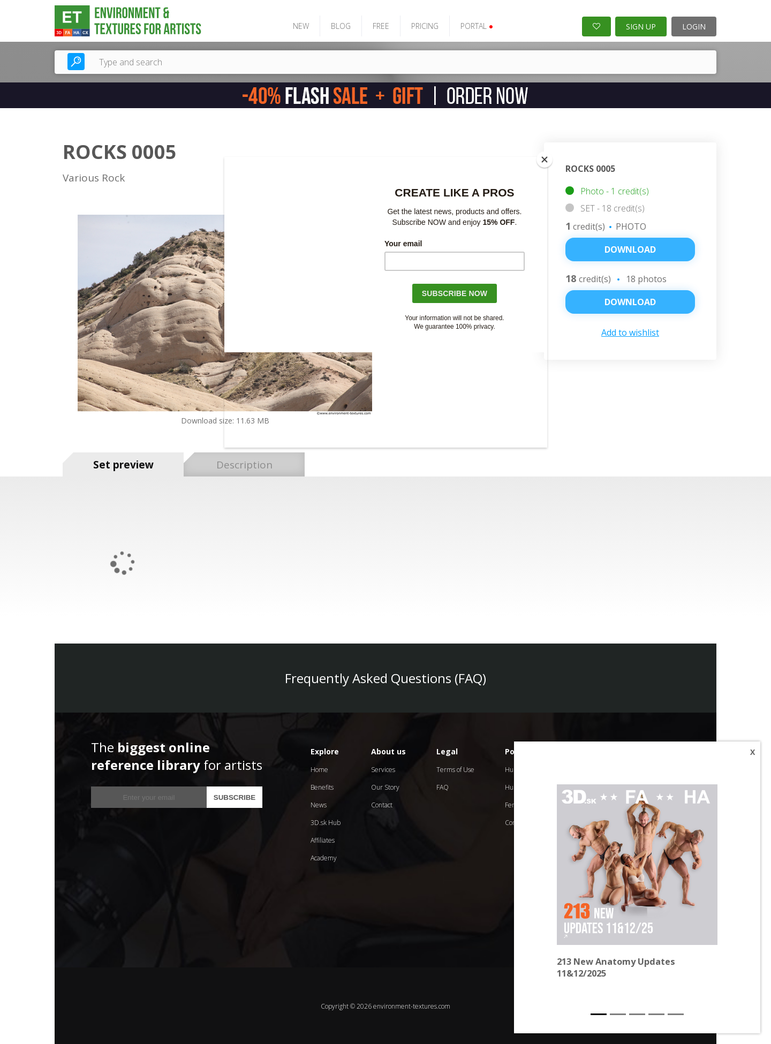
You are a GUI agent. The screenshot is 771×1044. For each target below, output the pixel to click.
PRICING (423, 25)
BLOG (339, 25)
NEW (299, 25)
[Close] (544, 160)
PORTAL (475, 25)
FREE (379, 25)
